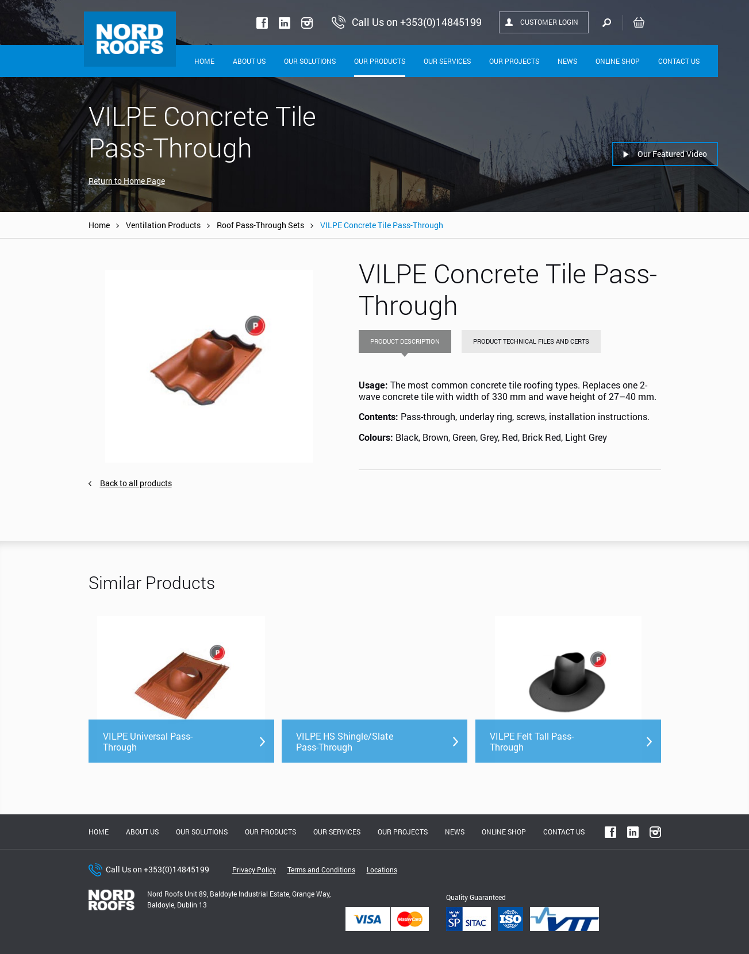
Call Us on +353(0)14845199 (157, 869)
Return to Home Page (127, 180)
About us (142, 831)
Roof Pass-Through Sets (260, 225)
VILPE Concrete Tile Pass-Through (381, 225)
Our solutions (310, 61)
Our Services (447, 61)
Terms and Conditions (321, 869)
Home (204, 61)
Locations (382, 869)
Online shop (618, 61)
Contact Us (679, 61)
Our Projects (514, 61)
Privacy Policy (254, 869)
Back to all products (136, 483)
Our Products (379, 61)
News (567, 61)
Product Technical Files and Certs (531, 341)
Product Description (405, 341)
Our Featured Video (672, 153)
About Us (249, 61)
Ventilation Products (163, 225)
